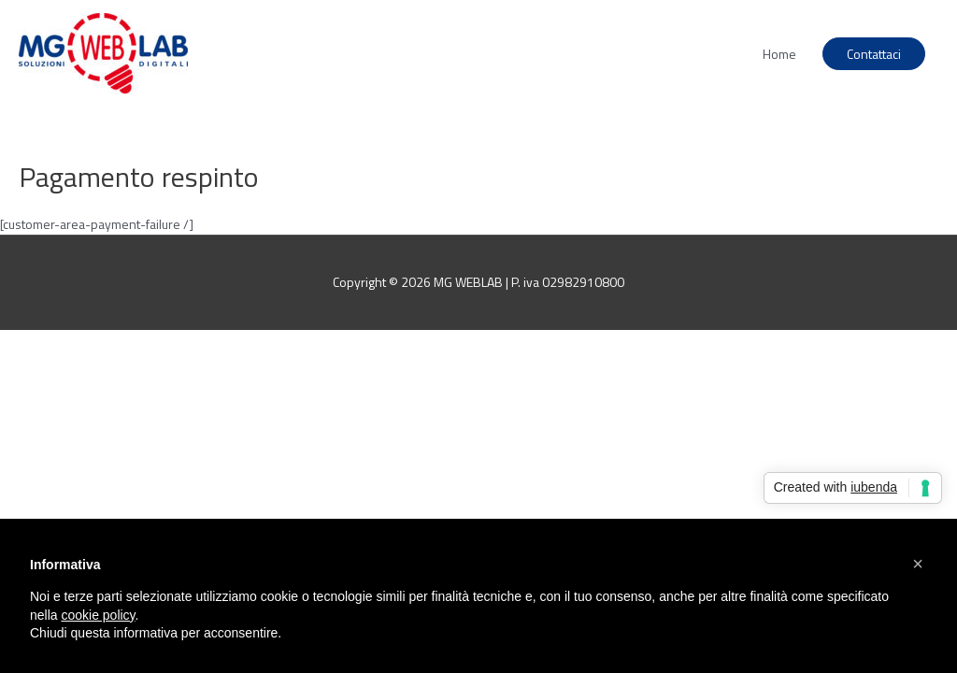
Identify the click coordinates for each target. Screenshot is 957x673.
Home (779, 54)
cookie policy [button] (98, 615)
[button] (918, 564)
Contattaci (874, 54)
